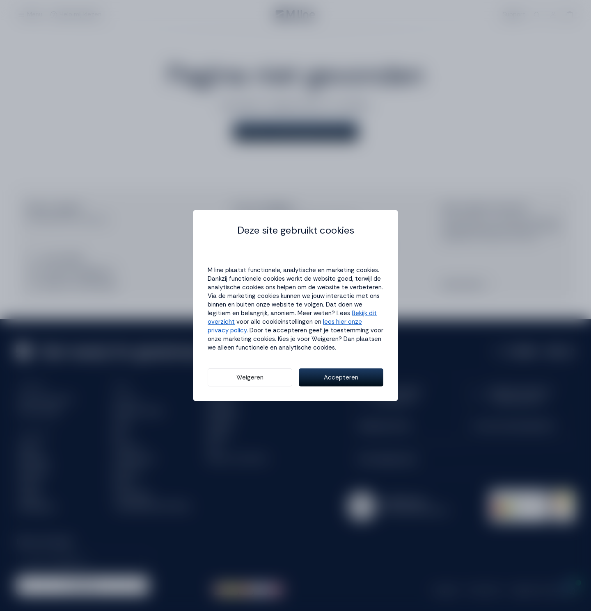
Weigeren (249, 377)
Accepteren (341, 377)
